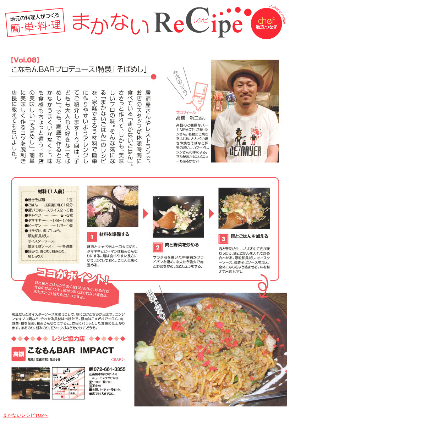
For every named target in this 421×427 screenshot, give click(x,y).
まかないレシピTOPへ (25, 415)
